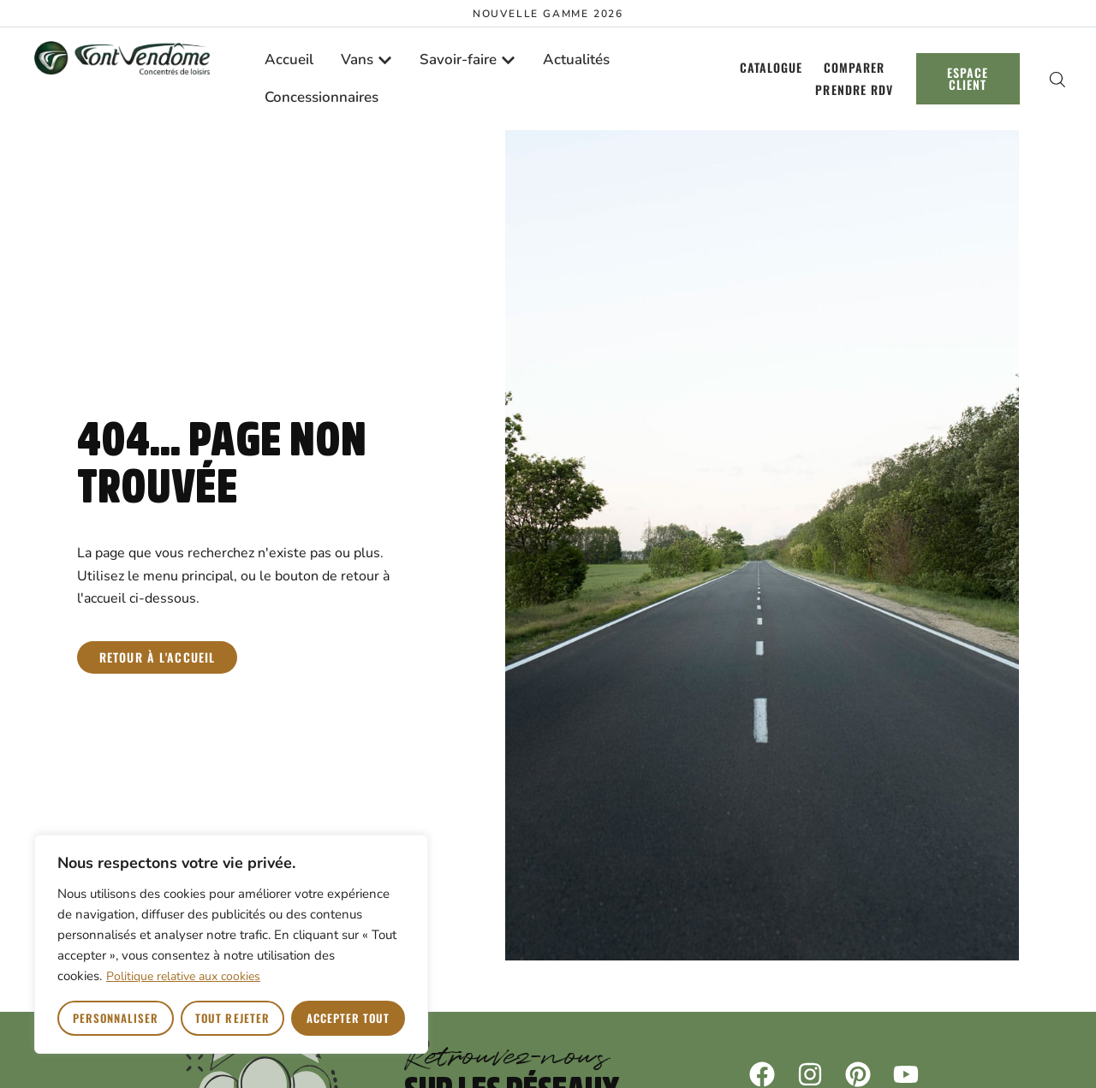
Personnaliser (116, 1017)
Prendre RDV (854, 89)
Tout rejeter (232, 1017)
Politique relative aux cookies (183, 976)
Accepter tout (348, 1017)
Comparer (854, 67)
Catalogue (771, 67)
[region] (231, 944)
